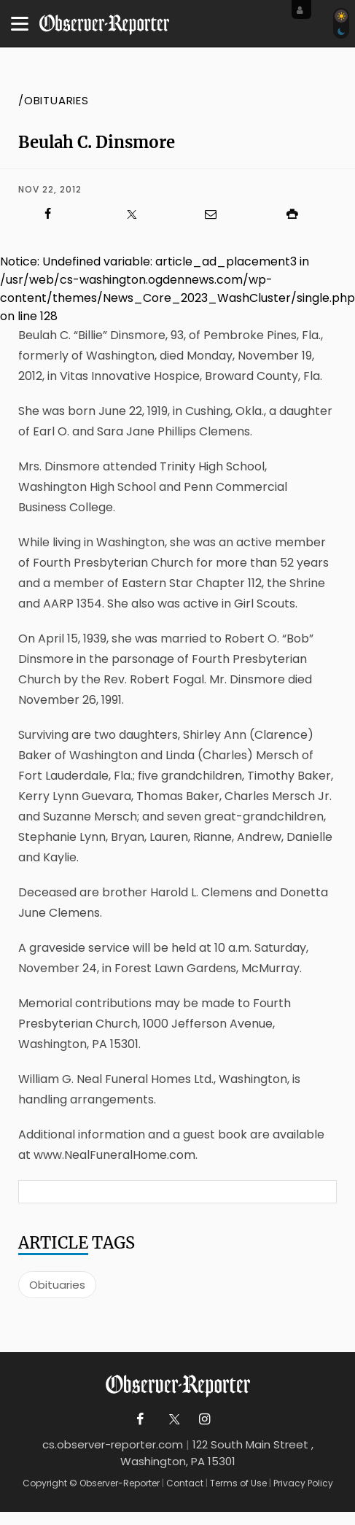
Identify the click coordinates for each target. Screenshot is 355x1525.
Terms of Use (238, 1483)
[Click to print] (299, 214)
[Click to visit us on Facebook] (55, 214)
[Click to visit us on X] (137, 214)
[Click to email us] (219, 214)
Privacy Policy (303, 1483)
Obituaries (57, 1284)
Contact (184, 1483)
